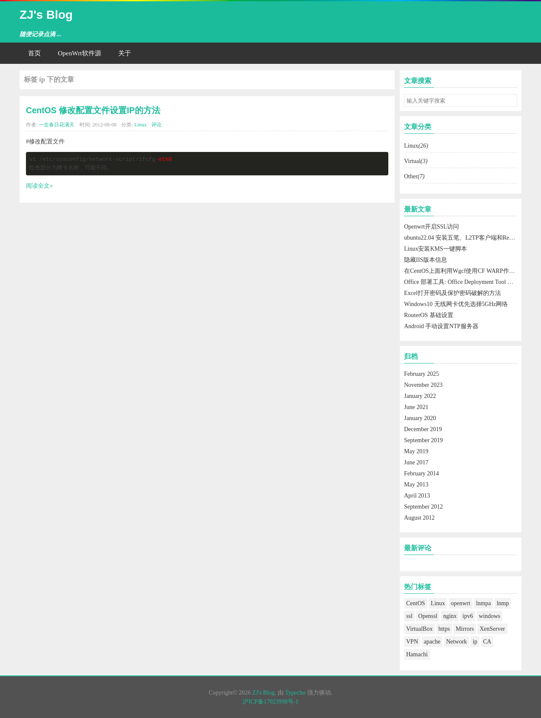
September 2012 (423, 506)
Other (414, 176)
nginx (450, 616)
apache (432, 641)
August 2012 (419, 518)
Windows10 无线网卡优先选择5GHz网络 (456, 304)
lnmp (503, 603)
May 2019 (416, 451)
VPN (412, 641)
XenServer (492, 629)
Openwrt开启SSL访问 (431, 226)
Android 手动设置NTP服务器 (441, 326)
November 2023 (423, 385)
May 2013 (416, 484)
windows (490, 616)
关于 (124, 53)
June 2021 (416, 407)
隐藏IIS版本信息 (425, 260)
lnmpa (483, 603)
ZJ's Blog (46, 14)
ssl (409, 616)
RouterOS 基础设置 (428, 315)
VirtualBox (419, 629)
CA (487, 641)
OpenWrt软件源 (79, 53)
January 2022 (420, 396)
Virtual (415, 161)
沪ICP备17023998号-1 (270, 701)
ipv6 (467, 616)
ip (475, 641)
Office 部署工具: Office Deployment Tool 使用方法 (467, 282)
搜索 (510, 100)
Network (456, 641)
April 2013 (417, 495)
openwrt (460, 603)
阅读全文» (39, 186)
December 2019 (423, 429)
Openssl (427, 616)
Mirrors (465, 629)
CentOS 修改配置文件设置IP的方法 (93, 110)
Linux (140, 125)
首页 (34, 53)
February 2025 (421, 374)
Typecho (295, 692)
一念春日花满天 (56, 125)
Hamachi (417, 654)
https (444, 629)
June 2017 (416, 462)
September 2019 (423, 440)
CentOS (415, 603)
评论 (156, 125)
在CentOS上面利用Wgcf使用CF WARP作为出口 (465, 271)
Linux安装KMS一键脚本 (435, 249)
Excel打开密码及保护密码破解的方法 (452, 293)
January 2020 (420, 418)
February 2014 (421, 473)
